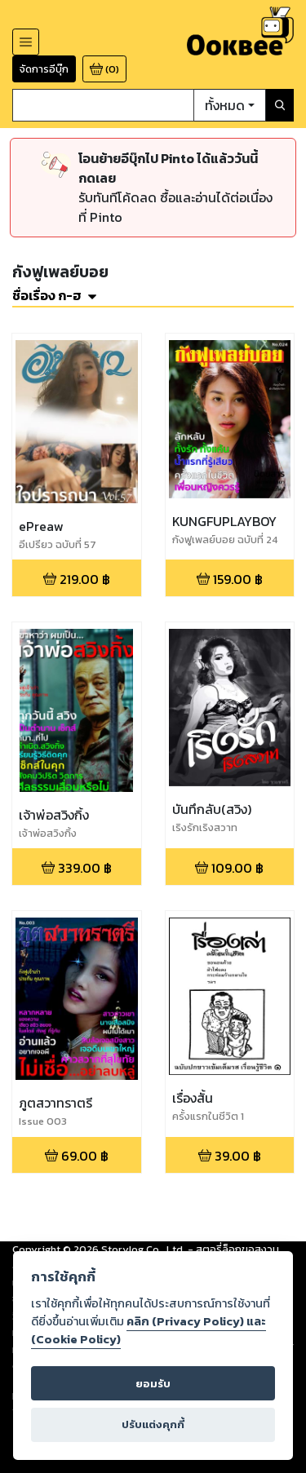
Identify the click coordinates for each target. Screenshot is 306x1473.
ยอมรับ (153, 1383)
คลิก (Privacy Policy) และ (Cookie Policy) (148, 1330)
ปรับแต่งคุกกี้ (153, 1424)
